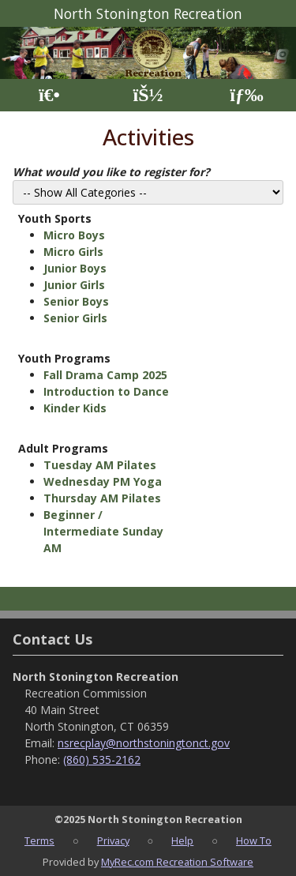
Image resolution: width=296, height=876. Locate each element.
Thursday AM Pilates (102, 498)
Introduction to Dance (106, 391)
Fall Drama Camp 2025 (105, 374)
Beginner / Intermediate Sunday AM (103, 531)
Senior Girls (75, 317)
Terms (39, 840)
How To (254, 840)
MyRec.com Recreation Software (177, 862)
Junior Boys (75, 268)
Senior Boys (76, 301)
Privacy (113, 840)
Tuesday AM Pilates (99, 464)
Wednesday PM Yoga (102, 481)
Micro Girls (73, 251)
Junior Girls (74, 284)
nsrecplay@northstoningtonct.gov (144, 742)
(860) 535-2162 (102, 759)
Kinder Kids (75, 407)
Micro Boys (74, 234)
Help (182, 840)
